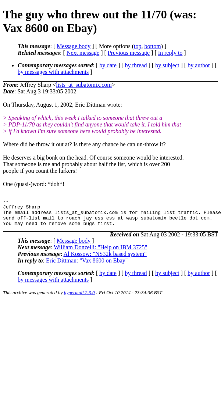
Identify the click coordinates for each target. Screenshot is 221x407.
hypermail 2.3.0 (79, 298)
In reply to (170, 53)
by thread (136, 65)
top (137, 46)
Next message (83, 53)
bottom (152, 46)
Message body (73, 46)
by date (108, 65)
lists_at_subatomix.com (84, 85)
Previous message (129, 53)
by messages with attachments (53, 72)
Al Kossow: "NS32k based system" (104, 259)
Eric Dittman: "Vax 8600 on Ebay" (87, 266)
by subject (167, 65)
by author (199, 65)
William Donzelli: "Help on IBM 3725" (100, 253)
